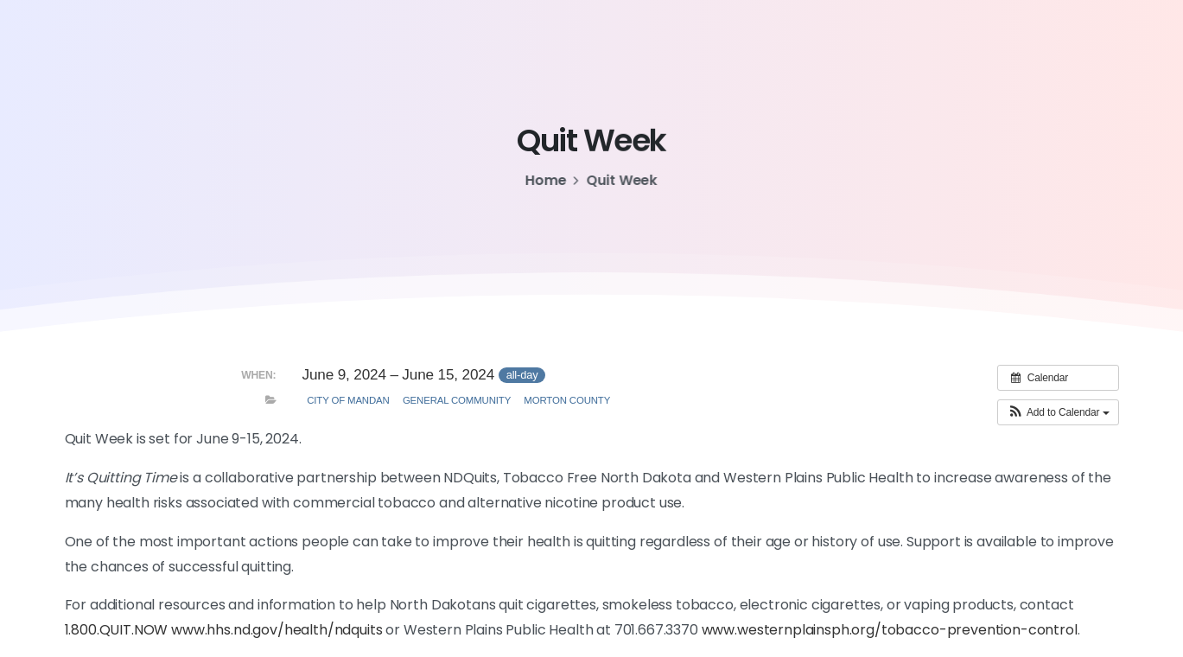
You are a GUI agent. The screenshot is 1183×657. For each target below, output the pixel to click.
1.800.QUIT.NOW (117, 630)
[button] (1057, 412)
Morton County (567, 400)
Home (545, 180)
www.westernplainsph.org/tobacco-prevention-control (890, 630)
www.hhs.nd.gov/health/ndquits (276, 630)
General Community (457, 400)
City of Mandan (348, 400)
